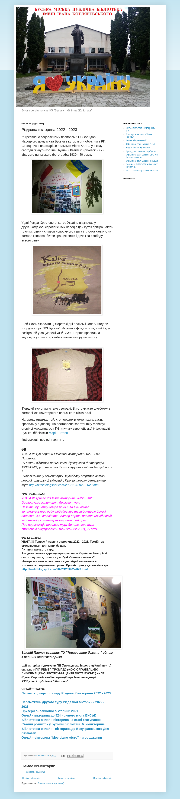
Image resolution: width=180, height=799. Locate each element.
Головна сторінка (66, 778)
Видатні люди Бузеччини (138, 147)
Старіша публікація (102, 778)
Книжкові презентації (136, 140)
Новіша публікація (31, 778)
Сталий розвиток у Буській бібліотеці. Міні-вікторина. (63, 724)
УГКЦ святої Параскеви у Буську (142, 170)
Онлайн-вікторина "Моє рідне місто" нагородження (62, 737)
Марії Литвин (58, 433)
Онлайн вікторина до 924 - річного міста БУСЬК (59, 715)
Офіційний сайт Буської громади (142, 161)
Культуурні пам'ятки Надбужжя (141, 151)
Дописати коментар (35, 772)
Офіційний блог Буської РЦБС (140, 144)
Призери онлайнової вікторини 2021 (50, 711)
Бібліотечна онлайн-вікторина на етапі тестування (61, 720)
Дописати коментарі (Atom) (51, 783)
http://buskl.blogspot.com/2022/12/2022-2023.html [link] (64, 485)
